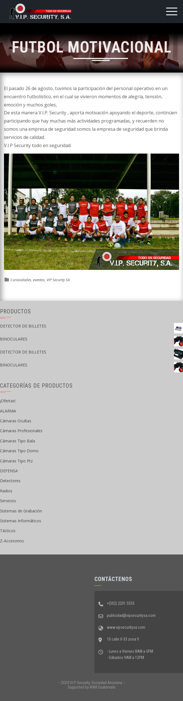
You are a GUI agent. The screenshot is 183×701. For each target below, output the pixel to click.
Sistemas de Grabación (21, 511)
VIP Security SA (58, 279)
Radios (6, 490)
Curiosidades (20, 279)
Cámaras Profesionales (21, 430)
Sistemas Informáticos (20, 520)
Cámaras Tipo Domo (19, 450)
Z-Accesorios (12, 540)
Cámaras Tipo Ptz (16, 461)
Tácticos (8, 530)
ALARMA (8, 411)
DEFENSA (9, 470)
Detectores (10, 480)
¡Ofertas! (8, 400)
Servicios (8, 500)
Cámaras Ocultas (15, 420)
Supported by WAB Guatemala (91, 687)
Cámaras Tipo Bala (17, 441)
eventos (39, 279)
